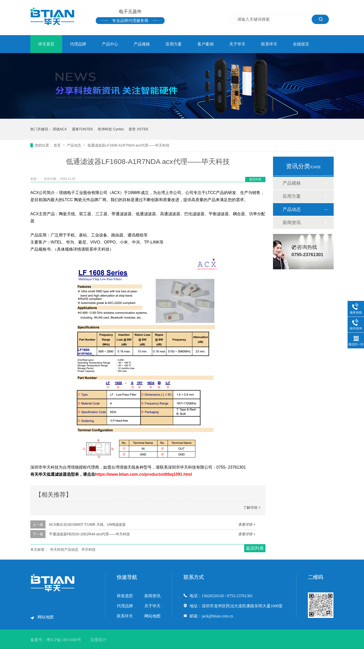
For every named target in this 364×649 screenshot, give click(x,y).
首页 (58, 145)
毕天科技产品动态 (64, 549)
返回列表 (255, 179)
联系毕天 (269, 44)
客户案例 (205, 44)
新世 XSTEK (138, 129)
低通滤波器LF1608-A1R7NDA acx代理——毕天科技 (128, 145)
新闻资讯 (292, 222)
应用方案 (174, 44)
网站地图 (45, 617)
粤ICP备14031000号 (64, 640)
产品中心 (110, 44)
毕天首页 (46, 44)
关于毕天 (237, 44)
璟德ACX (60, 129)
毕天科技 (88, 549)
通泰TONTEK (82, 129)
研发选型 (125, 596)
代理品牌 (78, 44)
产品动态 (74, 145)
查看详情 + (246, 524)
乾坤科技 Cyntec (111, 129)
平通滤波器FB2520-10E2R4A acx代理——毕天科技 (89, 534)
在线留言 (301, 44)
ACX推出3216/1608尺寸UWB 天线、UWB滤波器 (87, 524)
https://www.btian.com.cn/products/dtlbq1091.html (143, 474)
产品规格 (142, 44)
